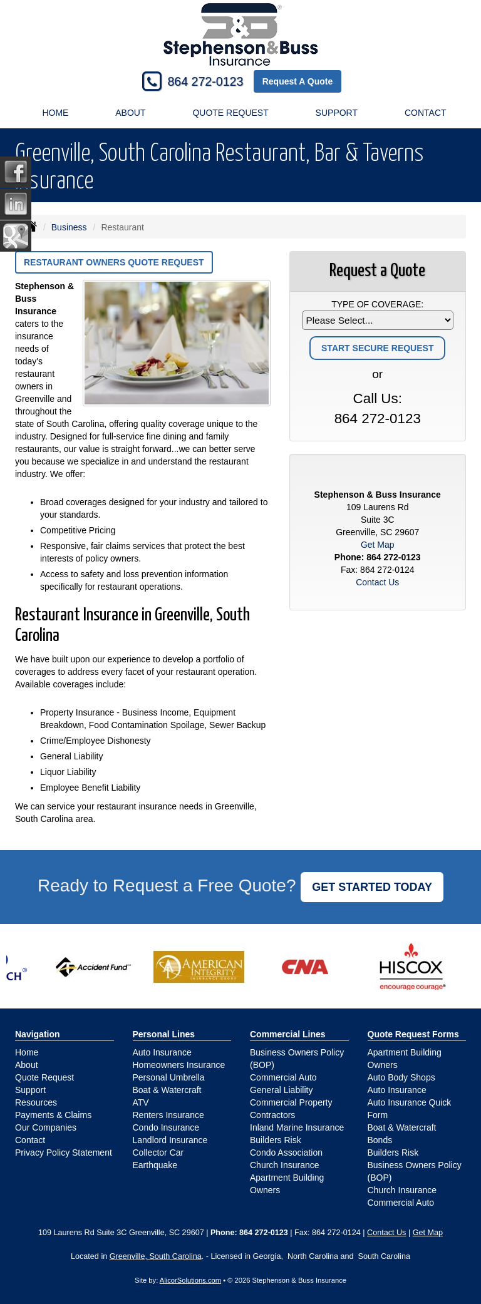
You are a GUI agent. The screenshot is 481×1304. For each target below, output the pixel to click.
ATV (141, 1102)
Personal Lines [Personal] (164, 1034)
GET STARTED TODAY (372, 887)
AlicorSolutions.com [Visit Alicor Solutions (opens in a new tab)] (190, 1280)
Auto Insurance (162, 1052)
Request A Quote (297, 81)
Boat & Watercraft (167, 1090)
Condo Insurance (166, 1127)
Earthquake (155, 1165)
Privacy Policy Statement (63, 1152)
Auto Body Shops (401, 1077)
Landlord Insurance (170, 1140)
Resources (36, 1102)
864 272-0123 (205, 81)
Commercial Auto (283, 1077)
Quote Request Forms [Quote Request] (413, 1034)
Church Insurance (284, 1165)
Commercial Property (291, 1102)
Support (30, 1090)
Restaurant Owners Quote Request (114, 262)
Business (69, 227)
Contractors (272, 1115)
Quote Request (44, 1077)
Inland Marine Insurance (297, 1127)
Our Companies (45, 1127)
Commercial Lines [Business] (288, 1034)
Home (55, 113)
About (130, 113)
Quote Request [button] (230, 113)
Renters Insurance (168, 1115)
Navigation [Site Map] (37, 1034)
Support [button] (337, 113)
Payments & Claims (53, 1115)
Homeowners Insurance (179, 1065)
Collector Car (158, 1152)
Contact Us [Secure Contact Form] (377, 582)
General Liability (281, 1090)
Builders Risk (275, 1140)
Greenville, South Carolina (156, 1256)
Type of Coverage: (377, 304)
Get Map (378, 545)
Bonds (380, 1140)
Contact (426, 113)
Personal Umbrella (169, 1077)
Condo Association (286, 1152)
